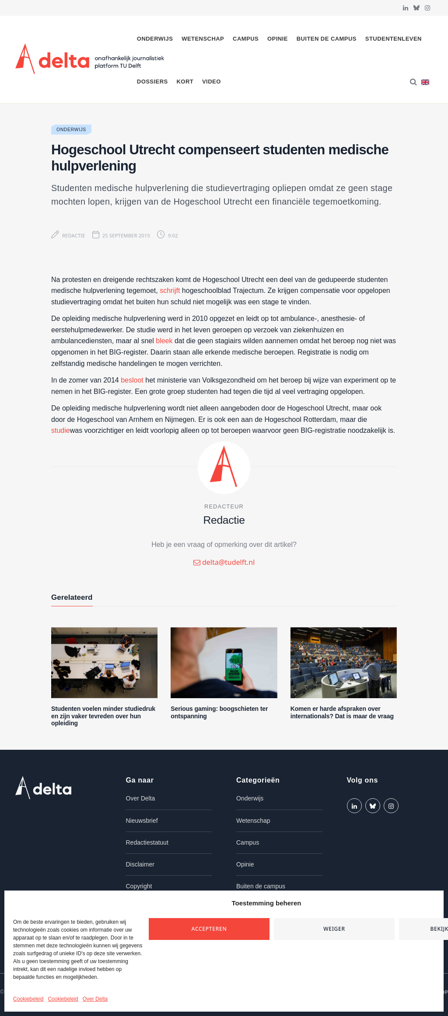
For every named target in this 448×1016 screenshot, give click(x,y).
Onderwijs (155, 38)
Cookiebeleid (28, 999)
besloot (132, 380)
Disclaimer (140, 864)
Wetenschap (203, 38)
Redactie (73, 235)
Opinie (277, 38)
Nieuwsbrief (142, 820)
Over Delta (95, 999)
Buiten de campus (327, 38)
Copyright (139, 886)
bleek (164, 340)
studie (60, 430)
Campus (246, 38)
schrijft (170, 290)
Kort (184, 81)
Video (211, 81)
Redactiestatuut (147, 842)
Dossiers (152, 81)
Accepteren (209, 928)
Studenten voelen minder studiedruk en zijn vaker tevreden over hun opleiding (103, 716)
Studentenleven (393, 38)
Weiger (334, 928)
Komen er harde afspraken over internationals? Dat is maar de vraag (342, 712)
